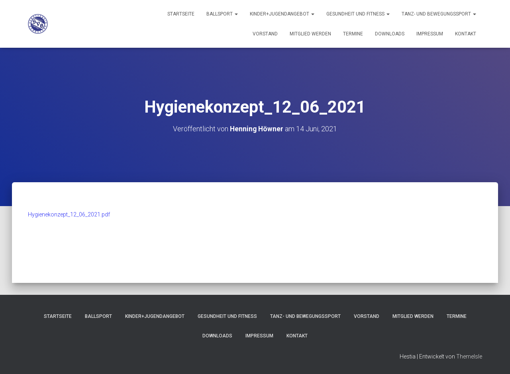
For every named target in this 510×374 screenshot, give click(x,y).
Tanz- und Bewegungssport (439, 14)
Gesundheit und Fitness (358, 14)
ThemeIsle (469, 356)
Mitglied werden (310, 34)
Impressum (429, 34)
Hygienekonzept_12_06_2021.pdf (69, 214)
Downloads (389, 34)
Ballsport (222, 14)
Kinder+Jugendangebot (282, 14)
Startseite (180, 14)
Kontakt (465, 34)
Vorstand (265, 34)
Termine (353, 34)
